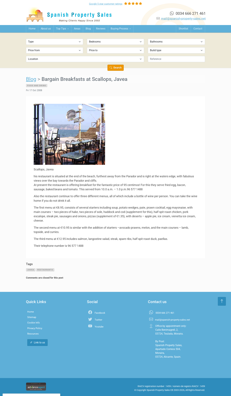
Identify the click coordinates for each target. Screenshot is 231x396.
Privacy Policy (34, 328)
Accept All (24, 387)
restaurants (45, 270)
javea (30, 270)
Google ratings (105, 3)
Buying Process (120, 28)
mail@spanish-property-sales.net (183, 18)
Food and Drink (36, 85)
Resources (33, 333)
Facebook (100, 312)
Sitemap (31, 317)
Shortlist (183, 28)
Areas (77, 28)
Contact (197, 28)
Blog (88, 28)
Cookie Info (33, 322)
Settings (40, 387)
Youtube (99, 326)
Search (116, 67)
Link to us (37, 342)
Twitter (98, 319)
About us (46, 28)
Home (32, 28)
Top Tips (61, 28)
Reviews (100, 28)
